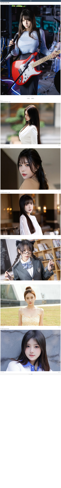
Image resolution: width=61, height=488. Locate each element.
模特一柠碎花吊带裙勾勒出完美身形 (5, 283)
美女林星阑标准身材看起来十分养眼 (5, 192)
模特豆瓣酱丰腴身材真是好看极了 (4, 328)
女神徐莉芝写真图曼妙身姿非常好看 (5, 147)
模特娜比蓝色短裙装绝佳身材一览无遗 (5, 101)
